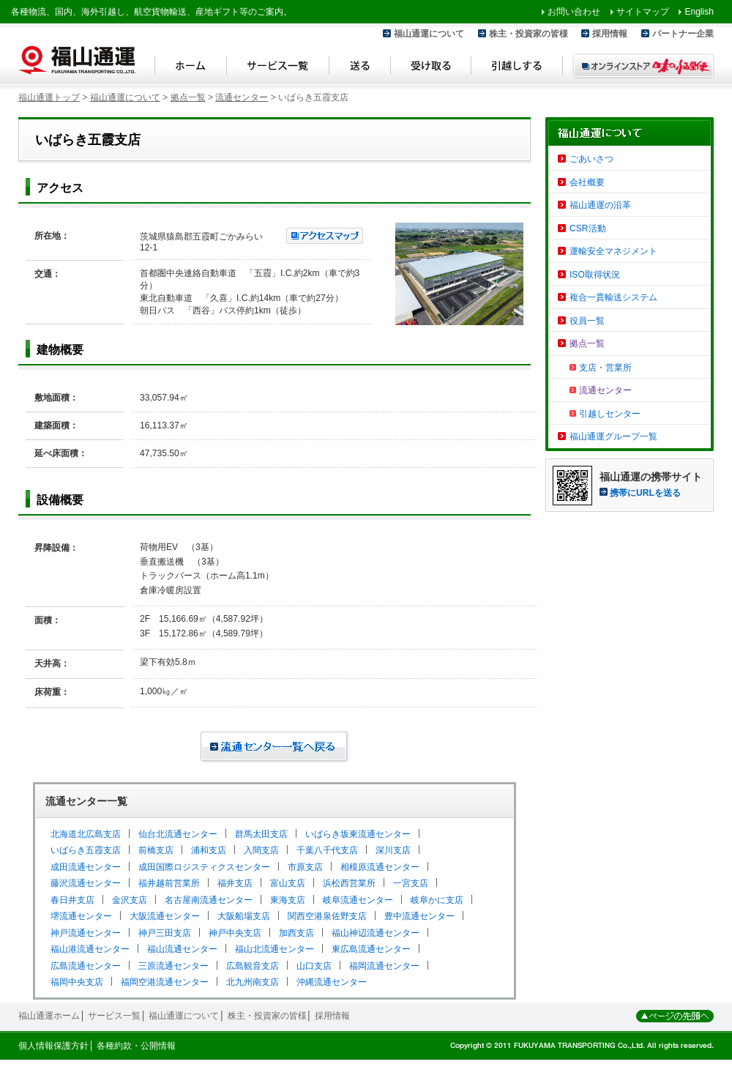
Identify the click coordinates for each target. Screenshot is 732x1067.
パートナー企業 (683, 34)
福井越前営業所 (169, 883)
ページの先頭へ (675, 1016)
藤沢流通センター (86, 883)
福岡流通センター (384, 966)
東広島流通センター (371, 949)
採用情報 (609, 34)
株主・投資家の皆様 (528, 34)
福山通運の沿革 (600, 205)
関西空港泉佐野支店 (327, 916)
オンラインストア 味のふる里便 (643, 66)
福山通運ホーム (49, 1016)
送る (360, 68)
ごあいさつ (591, 159)
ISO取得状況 (594, 274)
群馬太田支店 (261, 834)
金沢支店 (129, 900)
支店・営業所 (605, 368)
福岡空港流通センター (165, 982)
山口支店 (314, 966)
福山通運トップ (49, 97)
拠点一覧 (188, 97)
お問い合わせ (574, 12)
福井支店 (235, 883)
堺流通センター (81, 916)
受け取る (431, 68)
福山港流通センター (90, 949)
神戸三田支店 (164, 933)
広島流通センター (86, 966)
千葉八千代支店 (327, 850)
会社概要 (587, 182)
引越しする (517, 68)
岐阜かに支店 (437, 900)
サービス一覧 (278, 68)
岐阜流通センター (358, 900)
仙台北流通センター (177, 834)
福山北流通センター (274, 949)
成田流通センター (86, 867)
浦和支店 (208, 850)
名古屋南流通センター (209, 900)
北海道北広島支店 (86, 834)
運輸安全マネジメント (613, 251)
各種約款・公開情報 (136, 1046)
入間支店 (261, 850)
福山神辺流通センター (375, 933)
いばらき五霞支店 (86, 850)
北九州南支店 (252, 982)
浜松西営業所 (349, 883)
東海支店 (287, 900)
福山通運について (429, 34)
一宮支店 (410, 883)
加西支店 (296, 933)
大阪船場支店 (243, 916)
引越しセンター (609, 414)
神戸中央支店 (235, 933)
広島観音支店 (252, 966)
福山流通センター (182, 949)
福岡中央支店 (77, 982)
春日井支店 (72, 900)
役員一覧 (587, 321)
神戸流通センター (86, 933)
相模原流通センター (379, 867)
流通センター (241, 97)
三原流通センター (173, 966)
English (699, 12)
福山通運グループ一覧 (613, 436)
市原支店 (305, 867)
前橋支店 (155, 850)
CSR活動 (587, 228)
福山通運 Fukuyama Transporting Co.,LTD (76, 60)
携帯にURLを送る (645, 493)
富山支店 (287, 883)
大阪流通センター (165, 916)
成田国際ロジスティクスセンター (204, 867)
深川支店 (393, 850)
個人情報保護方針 (53, 1046)
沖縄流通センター (331, 982)
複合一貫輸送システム (613, 297)
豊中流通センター (419, 916)
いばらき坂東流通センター (358, 834)
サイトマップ (642, 12)
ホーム (190, 68)
